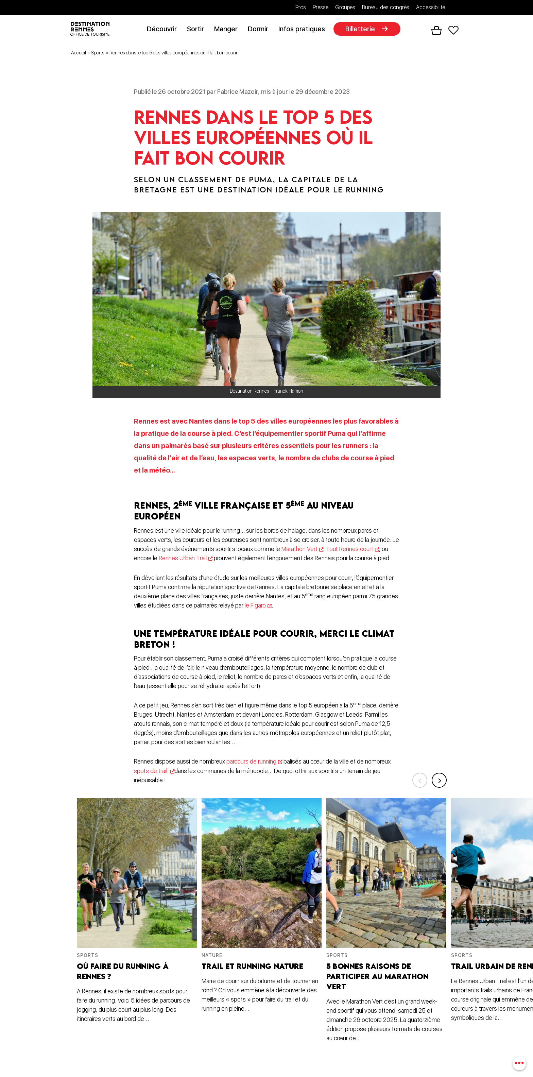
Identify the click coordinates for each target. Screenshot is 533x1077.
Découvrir (164, 29)
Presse (320, 7)
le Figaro (255, 606)
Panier (436, 31)
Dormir (260, 29)
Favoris (453, 31)
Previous (416, 778)
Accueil (78, 54)
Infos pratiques (304, 29)
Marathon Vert (299, 550)
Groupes (345, 7)
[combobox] (518, 1062)
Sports (97, 54)
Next (438, 778)
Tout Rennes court (350, 550)
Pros (300, 7)
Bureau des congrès (385, 7)
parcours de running (251, 762)
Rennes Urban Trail (183, 559)
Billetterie (362, 29)
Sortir (197, 29)
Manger (228, 29)
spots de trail (151, 771)
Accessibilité (430, 7)
